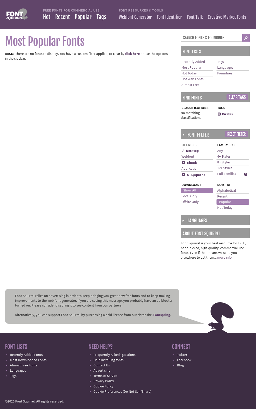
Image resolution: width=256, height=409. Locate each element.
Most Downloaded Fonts (28, 360)
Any (220, 151)
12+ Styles (224, 168)
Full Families (226, 174)
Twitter (182, 355)
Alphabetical (226, 190)
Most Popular (192, 67)
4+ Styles (223, 156)
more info (224, 257)
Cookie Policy (104, 386)
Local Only (189, 196)
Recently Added (193, 62)
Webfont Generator (135, 17)
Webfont (188, 156)
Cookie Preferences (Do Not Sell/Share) (122, 391)
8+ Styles (223, 162)
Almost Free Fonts (23, 365)
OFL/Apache (193, 174)
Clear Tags (237, 97)
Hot (46, 17)
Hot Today (189, 73)
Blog (180, 365)
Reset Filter (236, 134)
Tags (101, 17)
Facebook (184, 360)
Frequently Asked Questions (115, 355)
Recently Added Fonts (26, 355)
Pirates (225, 114)
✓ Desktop (190, 150)
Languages (225, 67)
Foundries (224, 73)
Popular (83, 17)
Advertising (102, 370)
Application (190, 168)
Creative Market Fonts (227, 17)
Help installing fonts (109, 360)
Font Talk (195, 17)
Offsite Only (190, 202)
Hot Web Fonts (193, 79)
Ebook (189, 162)
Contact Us (102, 365)
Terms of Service (106, 376)
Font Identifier (169, 17)
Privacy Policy (104, 381)
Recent (62, 17)
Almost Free (191, 85)
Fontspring (161, 315)
